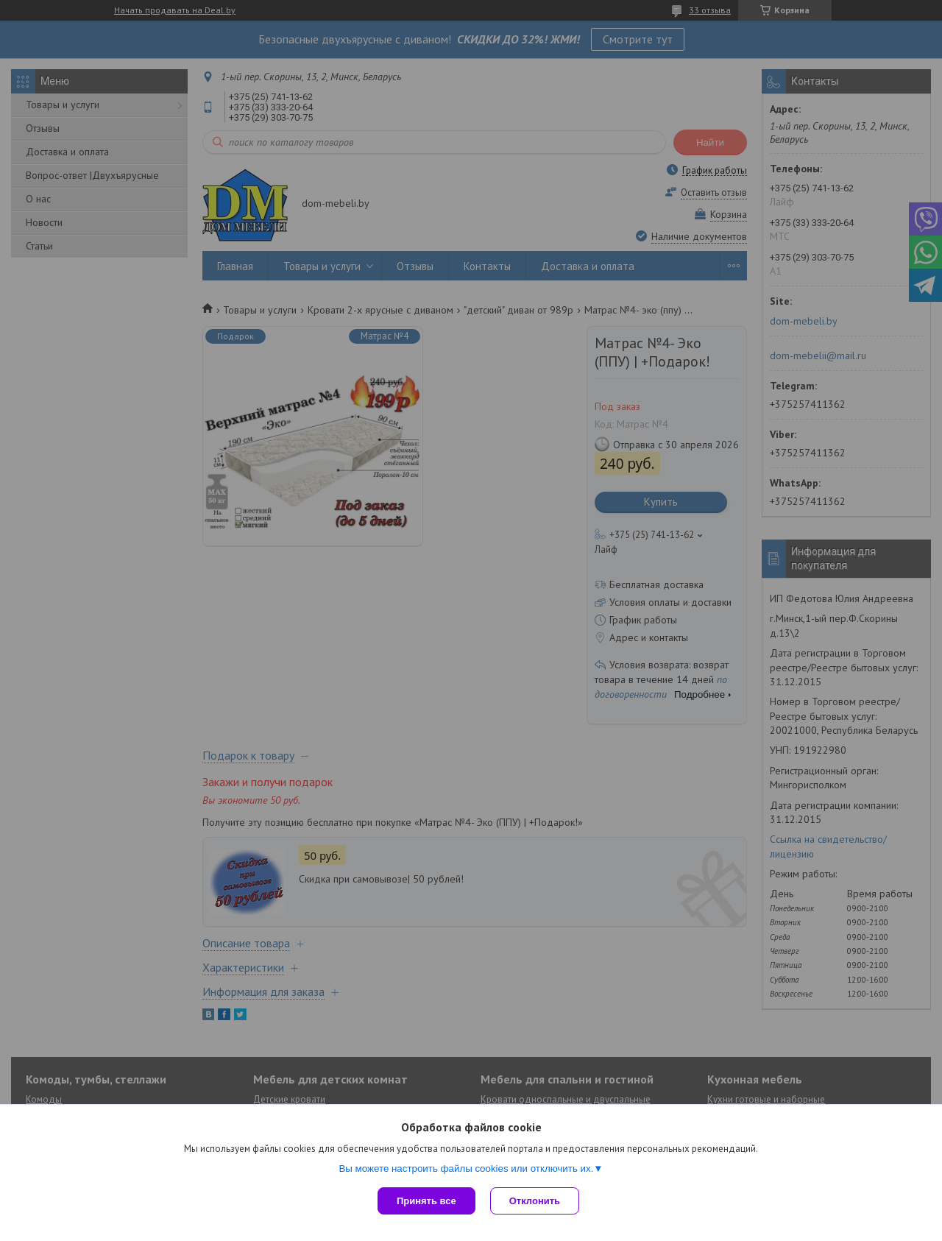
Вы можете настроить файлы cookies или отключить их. (466, 1168)
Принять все (426, 1200)
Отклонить (534, 1200)
